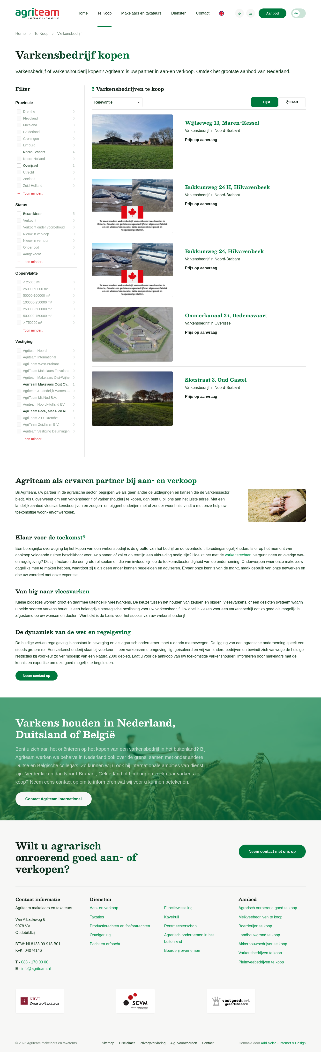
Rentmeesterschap (180, 926)
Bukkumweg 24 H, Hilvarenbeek (227, 187)
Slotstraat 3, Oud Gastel (215, 380)
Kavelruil (171, 917)
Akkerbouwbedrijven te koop (263, 944)
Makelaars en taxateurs (141, 13)
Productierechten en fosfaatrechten (120, 926)
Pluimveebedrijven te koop (261, 962)
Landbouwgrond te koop (259, 935)
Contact (202, 13)
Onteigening (100, 935)
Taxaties (97, 917)
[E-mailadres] (250, 13)
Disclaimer (127, 1043)
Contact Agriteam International (53, 799)
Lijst (264, 102)
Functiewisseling (178, 908)
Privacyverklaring (153, 1043)
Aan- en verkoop (104, 908)
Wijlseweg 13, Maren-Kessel (222, 123)
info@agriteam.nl (36, 969)
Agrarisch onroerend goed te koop (268, 908)
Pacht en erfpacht (105, 944)
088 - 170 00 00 (34, 962)
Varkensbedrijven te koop (260, 953)
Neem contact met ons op (272, 851)
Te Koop (104, 13)
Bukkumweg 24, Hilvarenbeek (224, 251)
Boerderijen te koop (255, 926)
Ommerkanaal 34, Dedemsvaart (226, 315)
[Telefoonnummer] (239, 13)
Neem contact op (36, 676)
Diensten (179, 13)
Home (82, 13)
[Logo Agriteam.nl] (37, 13)
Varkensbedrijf (69, 33)
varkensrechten (238, 555)
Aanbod (272, 13)
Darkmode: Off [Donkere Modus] (298, 13)
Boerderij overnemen (182, 950)
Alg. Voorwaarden (183, 1043)
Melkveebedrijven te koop (260, 917)
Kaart (292, 102)
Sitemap (108, 1043)
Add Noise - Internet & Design (283, 1043)
